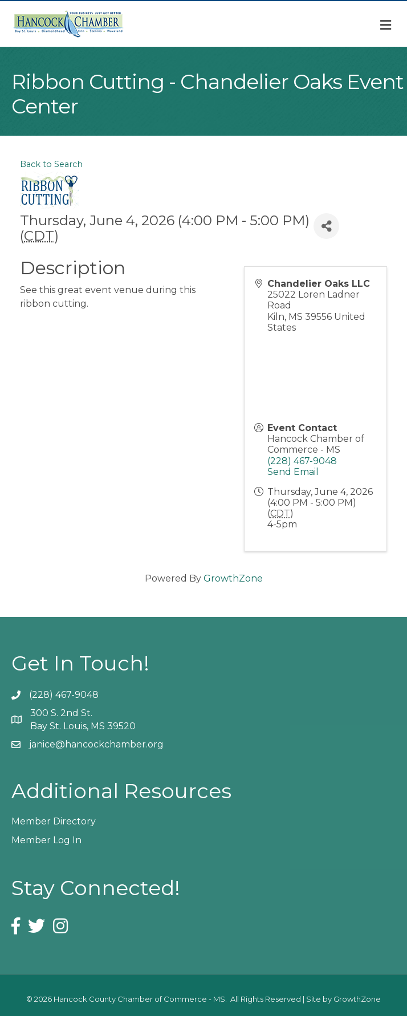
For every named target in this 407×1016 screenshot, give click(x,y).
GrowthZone (233, 578)
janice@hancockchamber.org (96, 744)
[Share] (326, 226)
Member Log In (46, 840)
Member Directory (53, 821)
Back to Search (51, 164)
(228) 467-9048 (302, 461)
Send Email (293, 471)
